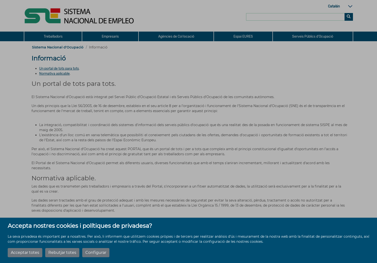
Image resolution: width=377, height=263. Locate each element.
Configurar (95, 252)
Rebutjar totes (62, 252)
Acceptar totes (25, 252)
